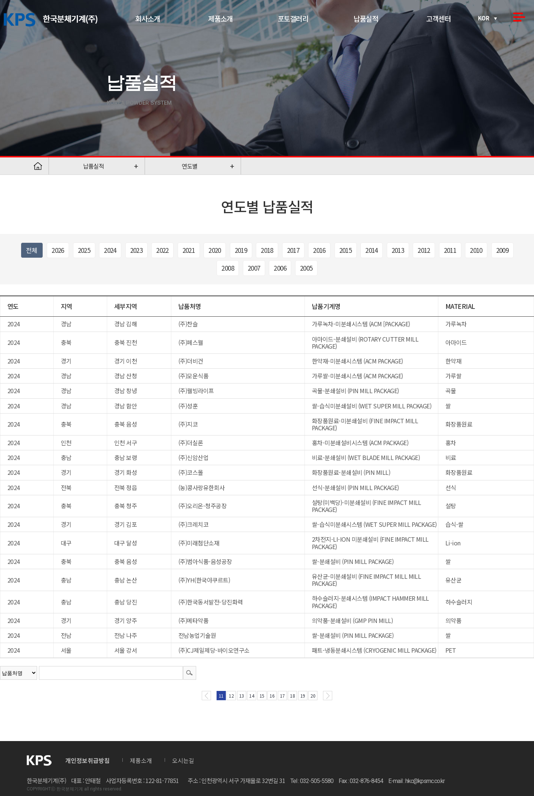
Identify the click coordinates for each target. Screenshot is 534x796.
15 (262, 695)
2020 (214, 250)
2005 (306, 268)
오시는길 (183, 760)
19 (302, 695)
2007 (254, 268)
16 (272, 695)
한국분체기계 (51, 20)
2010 (476, 250)
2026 (58, 250)
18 (292, 695)
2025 (84, 250)
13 (241, 695)
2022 (162, 250)
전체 (31, 250)
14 (251, 695)
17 (282, 695)
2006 (280, 268)
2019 (241, 250)
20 (312, 695)
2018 (267, 250)
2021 (188, 250)
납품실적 (365, 18)
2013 (398, 250)
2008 (227, 268)
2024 (110, 250)
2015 (345, 250)
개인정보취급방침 (87, 760)
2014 (371, 250)
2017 (293, 250)
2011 (450, 250)
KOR (484, 18)
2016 (319, 250)
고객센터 (438, 18)
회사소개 (147, 18)
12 (231, 695)
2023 (136, 250)
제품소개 (220, 18)
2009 (502, 250)
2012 (424, 250)
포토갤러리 (293, 18)
